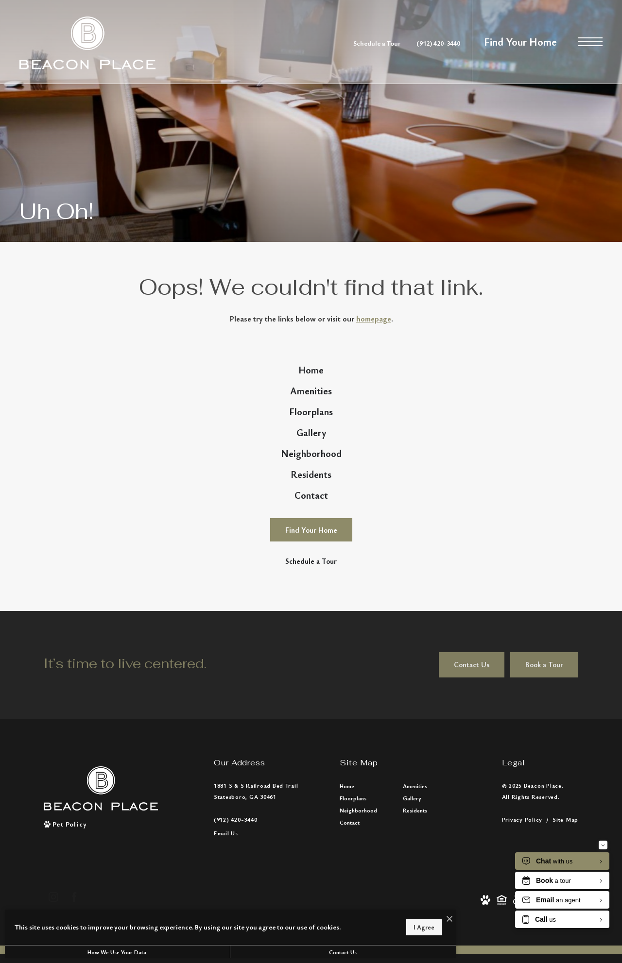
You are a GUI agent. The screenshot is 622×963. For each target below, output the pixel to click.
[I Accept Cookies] (338, 914)
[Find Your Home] (311, 598)
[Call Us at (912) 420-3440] (438, 43)
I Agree (312, 924)
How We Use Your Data (89, 952)
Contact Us (260, 952)
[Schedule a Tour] (311, 629)
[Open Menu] (590, 41)
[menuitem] (311, 375)
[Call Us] (256, 887)
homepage (373, 318)
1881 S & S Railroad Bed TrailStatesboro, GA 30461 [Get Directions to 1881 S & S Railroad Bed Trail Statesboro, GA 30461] (256, 858)
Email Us (226, 901)
